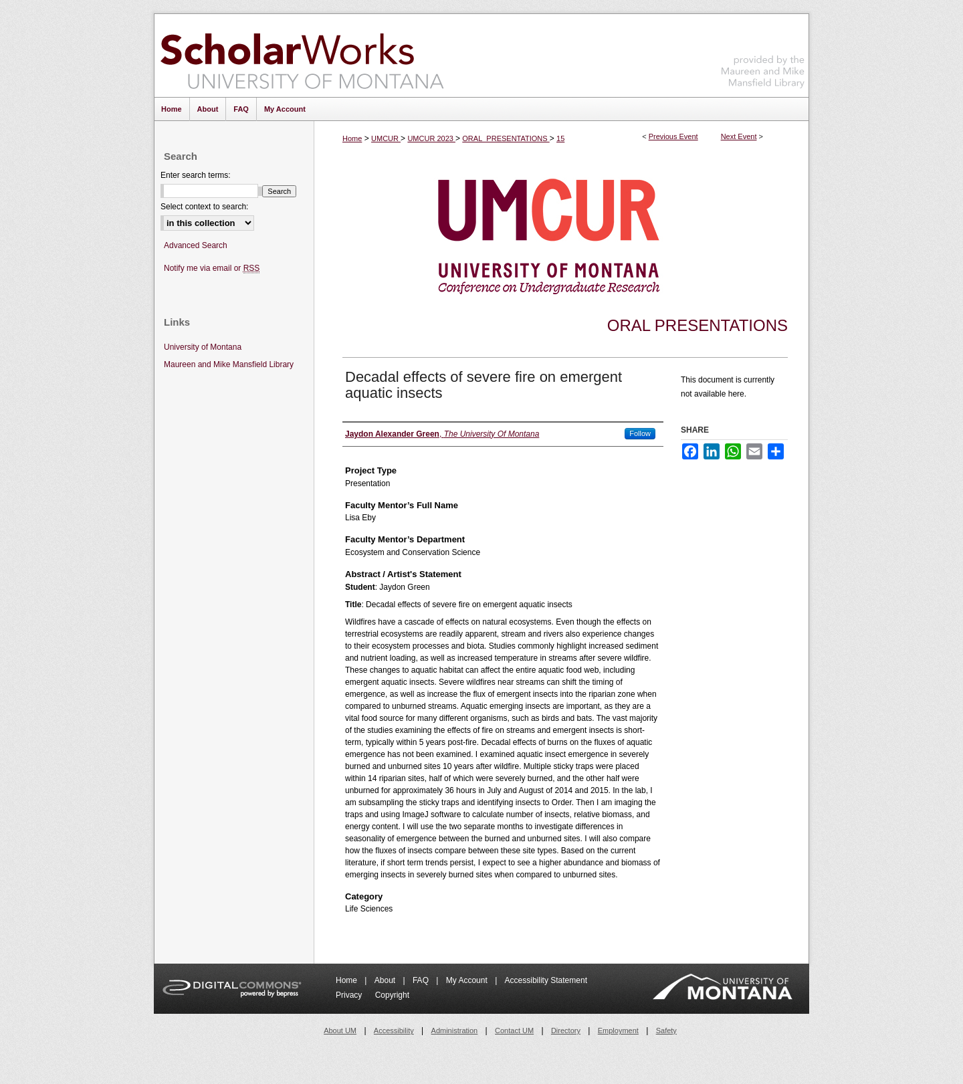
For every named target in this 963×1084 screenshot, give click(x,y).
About (386, 980)
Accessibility (394, 1030)
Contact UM (514, 1030)
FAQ (422, 980)
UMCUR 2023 (431, 138)
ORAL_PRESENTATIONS (505, 138)
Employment (618, 1030)
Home (352, 138)
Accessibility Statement (546, 980)
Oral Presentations (697, 325)
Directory (565, 1030)
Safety (666, 1030)
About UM (340, 1030)
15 (560, 138)
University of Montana (202, 347)
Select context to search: (204, 206)
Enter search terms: (195, 175)
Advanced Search (195, 245)
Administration (454, 1030)
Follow (640, 433)
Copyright (392, 995)
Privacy (350, 995)
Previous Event (673, 136)
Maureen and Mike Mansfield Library (763, 53)
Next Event (739, 136)
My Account (468, 980)
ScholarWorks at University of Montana (301, 55)
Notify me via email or (211, 268)
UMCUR (386, 138)
